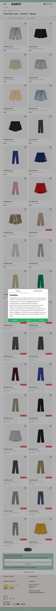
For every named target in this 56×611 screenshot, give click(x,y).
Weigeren (28, 320)
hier (17, 312)
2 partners (29, 301)
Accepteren (15, 320)
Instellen (41, 320)
